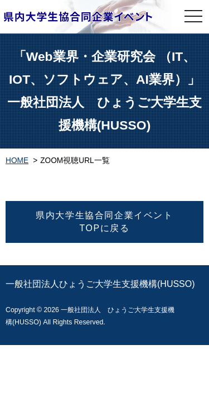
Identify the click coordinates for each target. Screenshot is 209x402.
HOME (17, 160)
